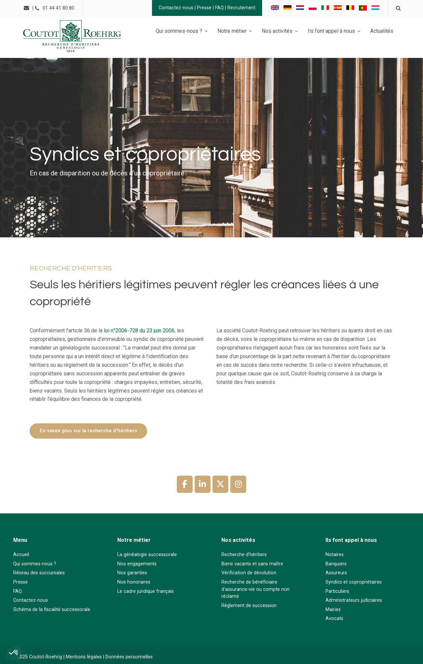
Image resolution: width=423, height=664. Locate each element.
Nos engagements (137, 564)
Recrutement (240, 8)
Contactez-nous (175, 8)
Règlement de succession (249, 605)
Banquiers (336, 564)
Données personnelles (129, 657)
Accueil (21, 554)
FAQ (218, 8)
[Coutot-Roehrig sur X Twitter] (220, 484)
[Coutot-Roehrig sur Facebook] (185, 484)
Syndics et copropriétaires (354, 582)
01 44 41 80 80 (59, 8)
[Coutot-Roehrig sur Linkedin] (203, 484)
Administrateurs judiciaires (354, 600)
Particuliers (337, 591)
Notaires (335, 554)
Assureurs (336, 573)
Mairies (333, 609)
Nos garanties (132, 573)
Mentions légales (84, 657)
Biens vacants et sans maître (252, 564)
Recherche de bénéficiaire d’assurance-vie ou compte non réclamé (255, 589)
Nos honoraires (133, 582)
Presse (203, 8)
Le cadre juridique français (145, 591)
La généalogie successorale (147, 554)
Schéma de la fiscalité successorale (51, 609)
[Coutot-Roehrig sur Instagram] (238, 484)
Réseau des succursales (39, 573)
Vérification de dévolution (248, 573)
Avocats (334, 618)
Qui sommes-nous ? (34, 564)
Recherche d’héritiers (244, 554)
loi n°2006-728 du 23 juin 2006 (138, 330)
